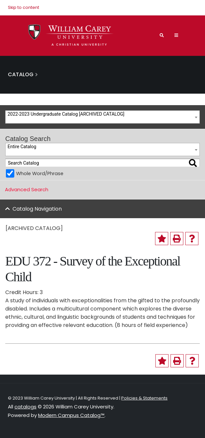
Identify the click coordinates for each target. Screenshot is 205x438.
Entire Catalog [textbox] (22, 146)
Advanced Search (26, 189)
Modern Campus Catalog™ (71, 415)
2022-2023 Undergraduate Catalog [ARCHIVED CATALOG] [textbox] (66, 114)
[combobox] (102, 117)
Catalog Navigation (37, 209)
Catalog (21, 74)
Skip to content (23, 7)
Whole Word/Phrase (39, 173)
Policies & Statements (144, 398)
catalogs (25, 406)
